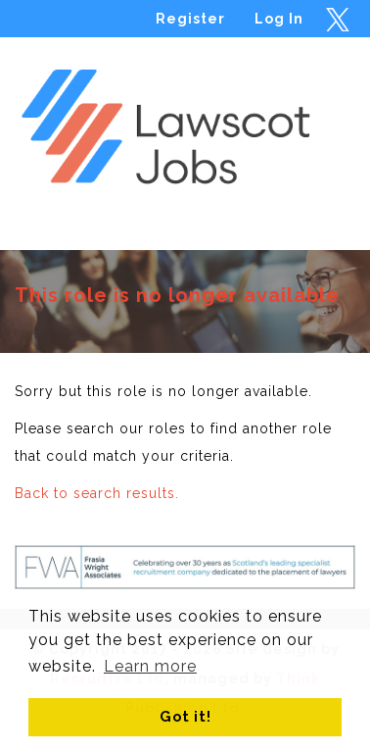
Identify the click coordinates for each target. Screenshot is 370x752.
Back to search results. (97, 493)
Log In (278, 18)
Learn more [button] (150, 666)
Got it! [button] (185, 716)
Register (190, 18)
